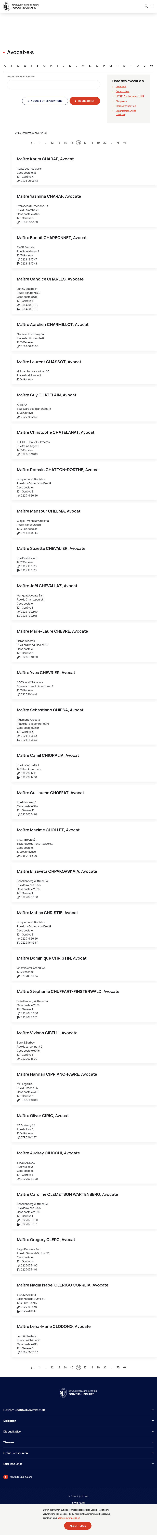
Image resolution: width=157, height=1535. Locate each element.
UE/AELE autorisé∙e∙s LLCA (130, 96)
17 (85, 143)
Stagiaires (121, 101)
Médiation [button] (78, 1421)
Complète (121, 86)
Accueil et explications (46, 100)
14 (65, 143)
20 (105, 143)
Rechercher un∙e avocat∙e (21, 76)
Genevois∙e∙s (122, 91)
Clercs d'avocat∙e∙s (126, 106)
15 (72, 143)
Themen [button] (78, 1442)
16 (78, 143)
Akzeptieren (78, 1527)
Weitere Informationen (69, 1519)
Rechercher (86, 100)
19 (98, 143)
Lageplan (78, 1502)
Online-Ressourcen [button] (78, 1453)
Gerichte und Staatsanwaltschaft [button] (78, 1410)
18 (91, 143)
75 (118, 143)
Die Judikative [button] (78, 1431)
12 (52, 143)
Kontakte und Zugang (21, 1476)
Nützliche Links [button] (78, 1464)
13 (58, 143)
